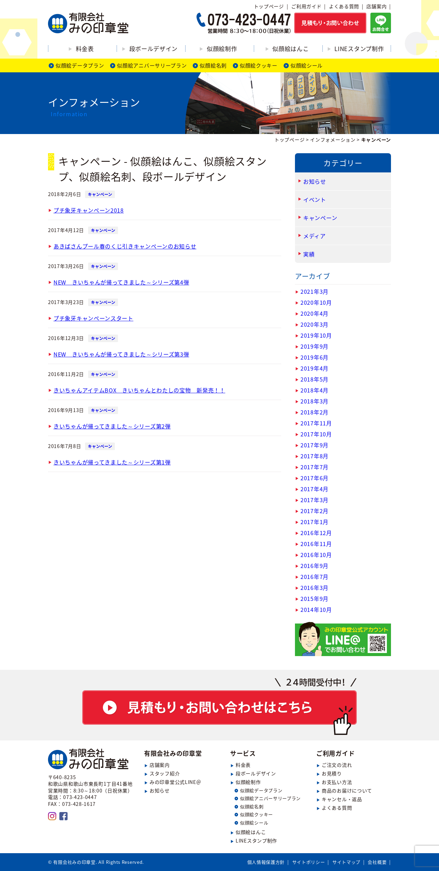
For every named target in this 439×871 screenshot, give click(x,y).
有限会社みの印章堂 (173, 753)
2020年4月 (314, 313)
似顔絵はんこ (290, 48)
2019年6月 (314, 357)
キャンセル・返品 (342, 799)
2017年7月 (314, 467)
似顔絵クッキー (258, 65)
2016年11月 (316, 544)
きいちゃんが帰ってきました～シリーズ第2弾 (112, 426)
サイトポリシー (308, 862)
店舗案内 (376, 6)
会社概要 (377, 862)
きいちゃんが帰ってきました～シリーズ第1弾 (112, 462)
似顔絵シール (306, 65)
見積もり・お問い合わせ (219, 706)
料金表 (85, 48)
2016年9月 (314, 565)
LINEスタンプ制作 (359, 48)
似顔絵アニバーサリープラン (152, 65)
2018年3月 (314, 401)
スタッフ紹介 (165, 773)
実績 (309, 254)
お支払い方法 (337, 781)
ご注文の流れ (337, 764)
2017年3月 (314, 500)
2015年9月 (314, 598)
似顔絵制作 (222, 48)
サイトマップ (346, 862)
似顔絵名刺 (213, 65)
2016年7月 (314, 576)
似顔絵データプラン (80, 65)
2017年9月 (314, 445)
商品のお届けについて (347, 790)
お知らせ (314, 181)
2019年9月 (314, 346)
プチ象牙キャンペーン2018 (89, 210)
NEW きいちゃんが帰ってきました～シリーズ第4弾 (121, 282)
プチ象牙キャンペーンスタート (93, 318)
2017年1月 (314, 522)
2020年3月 (314, 324)
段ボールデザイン (153, 48)
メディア (314, 236)
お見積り (332, 773)
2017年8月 (314, 456)
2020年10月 (316, 302)
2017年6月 (314, 478)
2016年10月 (316, 555)
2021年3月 (314, 291)
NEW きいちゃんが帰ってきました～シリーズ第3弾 (121, 354)
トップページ (269, 6)
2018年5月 (314, 379)
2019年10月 (316, 335)
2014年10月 (316, 609)
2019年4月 (314, 368)
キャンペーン (100, 194)
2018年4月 (314, 390)
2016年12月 (316, 533)
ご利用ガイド (306, 6)
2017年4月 (314, 489)
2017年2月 (314, 511)
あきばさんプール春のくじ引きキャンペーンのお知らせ (125, 246)
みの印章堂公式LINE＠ (175, 781)
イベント (314, 199)
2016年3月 (314, 587)
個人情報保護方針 (266, 862)
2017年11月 (316, 423)
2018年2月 (314, 412)
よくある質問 (344, 6)
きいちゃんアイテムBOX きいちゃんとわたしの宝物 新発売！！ (139, 390)
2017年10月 (316, 434)
